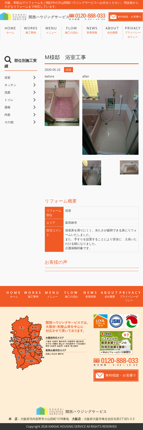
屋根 (7, 107)
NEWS (92, 30)
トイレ (8, 100)
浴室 (7, 77)
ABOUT (112, 30)
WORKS (31, 30)
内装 (7, 115)
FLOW (71, 30)
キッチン (10, 85)
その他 (8, 122)
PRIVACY (133, 32)
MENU (51, 30)
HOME (10, 30)
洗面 (7, 92)
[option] (110, 117)
